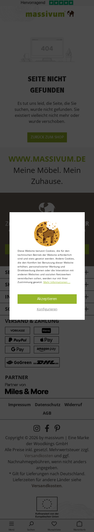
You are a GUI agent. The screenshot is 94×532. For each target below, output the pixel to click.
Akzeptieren (47, 299)
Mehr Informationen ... (56, 282)
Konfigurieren (47, 309)
